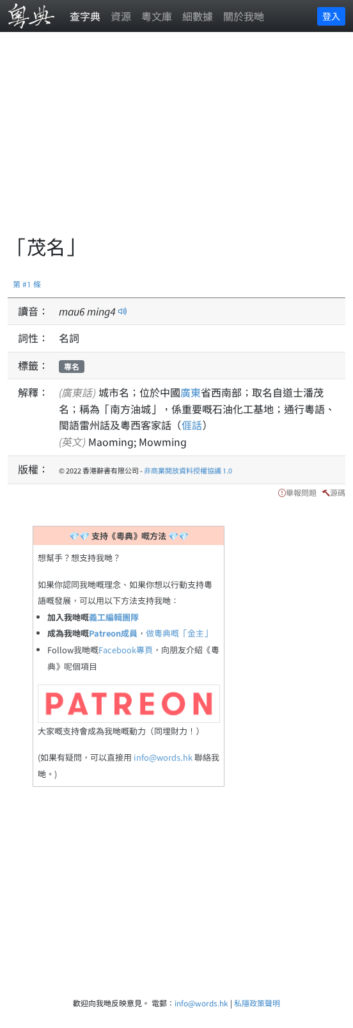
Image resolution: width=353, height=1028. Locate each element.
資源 (121, 16)
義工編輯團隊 (114, 617)
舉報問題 (301, 492)
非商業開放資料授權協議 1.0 (188, 470)
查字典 (85, 16)
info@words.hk (163, 757)
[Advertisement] (180, 140)
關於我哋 (243, 16)
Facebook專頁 (125, 650)
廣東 (190, 392)
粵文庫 (156, 16)
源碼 (337, 492)
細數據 (197, 16)
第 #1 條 (27, 283)
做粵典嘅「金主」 (179, 633)
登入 (331, 16)
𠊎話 (192, 424)
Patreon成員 (113, 633)
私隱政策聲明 (257, 1002)
